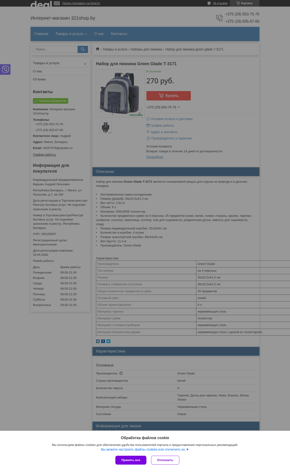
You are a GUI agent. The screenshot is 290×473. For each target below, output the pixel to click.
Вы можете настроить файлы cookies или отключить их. (143, 449)
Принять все (130, 460)
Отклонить (165, 460)
